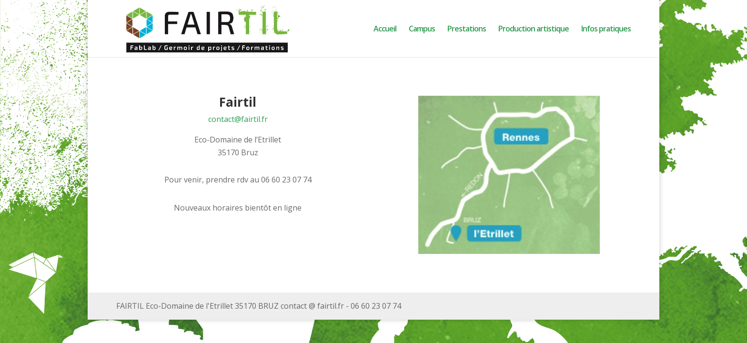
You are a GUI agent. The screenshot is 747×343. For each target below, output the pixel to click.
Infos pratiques (606, 29)
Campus (422, 29)
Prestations (466, 29)
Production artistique (533, 29)
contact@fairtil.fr (238, 119)
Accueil (385, 29)
